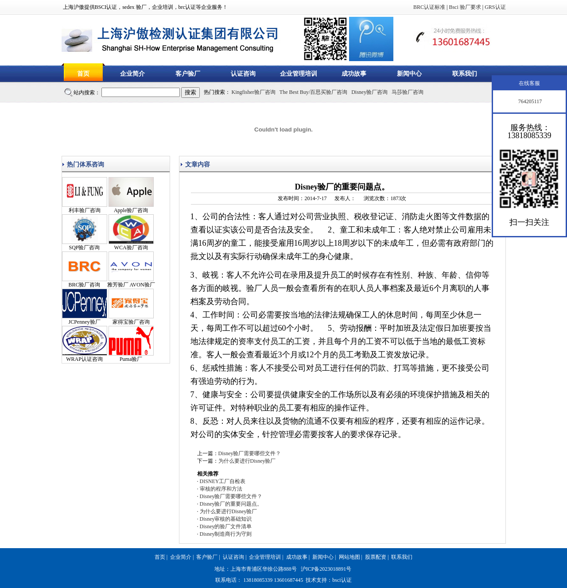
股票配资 (375, 557)
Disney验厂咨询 (369, 92)
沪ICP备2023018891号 (326, 569)
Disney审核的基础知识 (226, 519)
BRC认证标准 (429, 7)
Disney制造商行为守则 (226, 534)
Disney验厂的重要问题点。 (231, 504)
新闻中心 (409, 73)
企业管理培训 (298, 73)
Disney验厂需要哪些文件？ (249, 453)
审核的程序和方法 (221, 489)
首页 (83, 73)
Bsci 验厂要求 (465, 7)
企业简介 (132, 73)
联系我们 (464, 73)
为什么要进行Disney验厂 (247, 461)
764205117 (529, 101)
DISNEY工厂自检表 (223, 481)
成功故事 (354, 73)
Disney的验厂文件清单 (226, 526)
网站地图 (349, 557)
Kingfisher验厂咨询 (254, 92)
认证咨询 (243, 73)
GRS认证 (495, 7)
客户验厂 (187, 73)
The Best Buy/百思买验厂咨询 (313, 92)
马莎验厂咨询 (407, 92)
